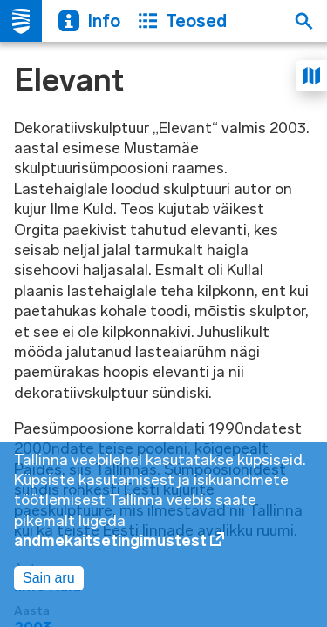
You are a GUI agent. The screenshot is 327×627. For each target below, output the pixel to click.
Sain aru (49, 577)
